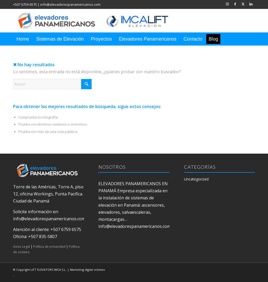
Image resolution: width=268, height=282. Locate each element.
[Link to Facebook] (235, 4)
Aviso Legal (21, 246)
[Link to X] (243, 4)
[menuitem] (22, 39)
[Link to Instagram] (227, 4)
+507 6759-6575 (25, 4)
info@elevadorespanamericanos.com (70, 4)
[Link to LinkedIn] (251, 4)
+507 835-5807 (42, 236)
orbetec (99, 270)
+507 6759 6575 (66, 229)
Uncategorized (196, 179)
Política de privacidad (49, 246)
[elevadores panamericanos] (98, 20)
